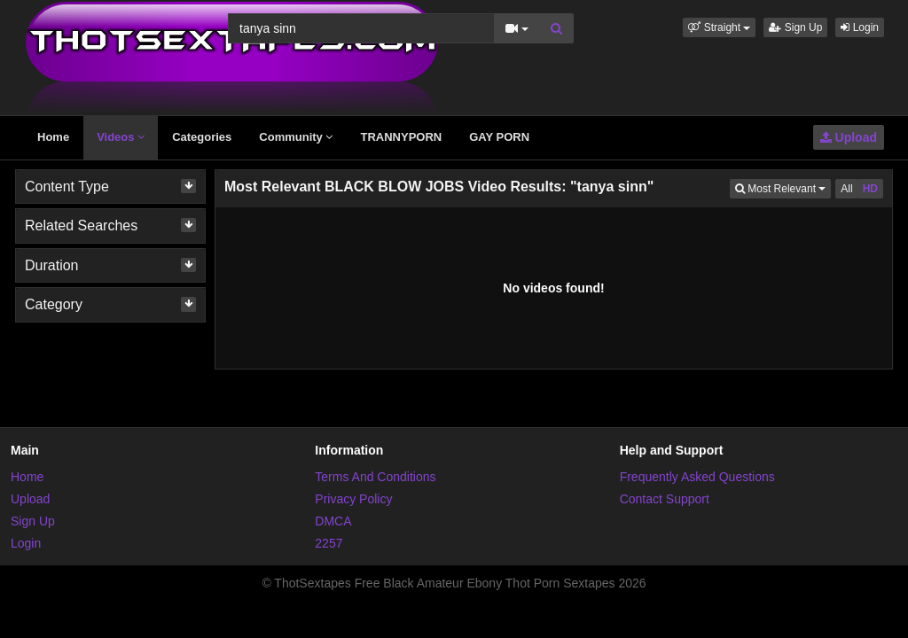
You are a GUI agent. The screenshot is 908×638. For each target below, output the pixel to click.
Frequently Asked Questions (697, 477)
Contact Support (664, 499)
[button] (719, 27)
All (846, 189)
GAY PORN (499, 137)
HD (870, 189)
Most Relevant (783, 187)
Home (53, 137)
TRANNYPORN (401, 137)
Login (860, 27)
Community (296, 137)
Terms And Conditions (375, 477)
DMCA (333, 521)
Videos (121, 137)
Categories (201, 137)
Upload (848, 137)
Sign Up (795, 27)
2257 (328, 543)
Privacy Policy (353, 499)
